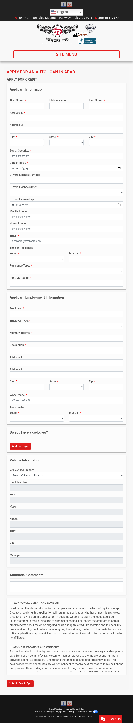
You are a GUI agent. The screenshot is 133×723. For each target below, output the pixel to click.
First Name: (17, 100)
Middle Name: (57, 100)
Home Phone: (18, 223)
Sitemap (71, 712)
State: (53, 137)
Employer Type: (19, 320)
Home (51, 709)
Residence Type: (20, 265)
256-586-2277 (109, 17)
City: (12, 137)
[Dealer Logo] (66, 34)
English (59, 12)
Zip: (91, 137)
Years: (13, 253)
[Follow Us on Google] (69, 4)
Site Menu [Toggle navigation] (66, 54)
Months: (74, 253)
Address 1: (16, 112)
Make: (13, 506)
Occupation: (17, 345)
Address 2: (16, 124)
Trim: (13, 531)
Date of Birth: (18, 162)
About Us (58, 709)
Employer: (16, 308)
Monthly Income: (20, 332)
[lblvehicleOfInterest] (66, 475)
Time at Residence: (21, 248)
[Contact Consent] (11, 647)
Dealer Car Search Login (44, 712)
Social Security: (19, 150)
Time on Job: (18, 407)
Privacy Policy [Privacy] (78, 709)
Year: (13, 494)
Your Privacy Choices (87, 712)
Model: (14, 518)
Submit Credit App (20, 683)
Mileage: (15, 555)
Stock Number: (19, 482)
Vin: (12, 543)
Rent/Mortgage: (19, 277)
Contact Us (67, 709)
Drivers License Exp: (22, 199)
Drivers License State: (23, 187)
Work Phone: (17, 395)
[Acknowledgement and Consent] (11, 603)
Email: (13, 235)
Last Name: (96, 100)
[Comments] (66, 586)
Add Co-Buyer (20, 446)
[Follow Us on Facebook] (63, 4)
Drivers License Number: (25, 175)
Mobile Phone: (19, 211)
